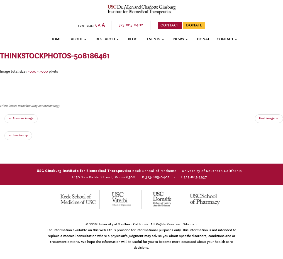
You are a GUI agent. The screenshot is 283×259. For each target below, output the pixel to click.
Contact (225, 39)
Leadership (18, 135)
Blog (133, 39)
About (77, 39)
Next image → (269, 118)
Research (105, 39)
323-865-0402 (131, 25)
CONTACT (169, 25)
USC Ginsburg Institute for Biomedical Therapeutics (142, 9)
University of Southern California (122, 224)
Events (153, 39)
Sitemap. (190, 224)
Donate (204, 39)
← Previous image (21, 118)
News (178, 39)
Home (56, 39)
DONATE (194, 25)
